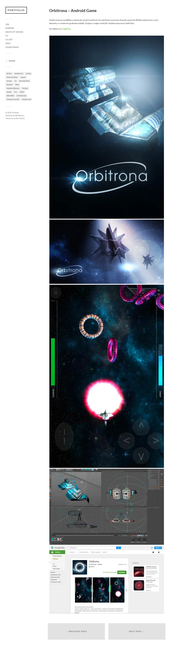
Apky (8, 43)
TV (6, 36)
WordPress (19, 115)
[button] (106, 127)
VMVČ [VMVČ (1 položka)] (22, 92)
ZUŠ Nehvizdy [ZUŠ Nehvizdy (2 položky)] (21, 96)
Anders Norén (19, 118)
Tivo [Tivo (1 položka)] (15, 92)
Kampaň (9, 28)
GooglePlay (65, 29)
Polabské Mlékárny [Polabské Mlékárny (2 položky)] (13, 88)
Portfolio (16, 10)
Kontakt (12, 61)
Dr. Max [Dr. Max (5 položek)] (28, 73)
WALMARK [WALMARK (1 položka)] (10, 96)
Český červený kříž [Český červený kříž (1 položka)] (13, 99)
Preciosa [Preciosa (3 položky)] (25, 88)
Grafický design (14, 32)
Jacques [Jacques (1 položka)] (23, 77)
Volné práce (12, 47)
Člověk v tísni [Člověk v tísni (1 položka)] (26, 99)
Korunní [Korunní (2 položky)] (9, 81)
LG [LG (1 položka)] (15, 81)
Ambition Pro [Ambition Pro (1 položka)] (18, 73)
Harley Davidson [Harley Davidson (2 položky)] (12, 77)
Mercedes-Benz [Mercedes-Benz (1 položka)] (24, 81)
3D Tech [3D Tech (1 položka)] (9, 73)
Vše (7, 24)
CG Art (9, 40)
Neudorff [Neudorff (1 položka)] (10, 84)
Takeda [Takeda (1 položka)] (9, 92)
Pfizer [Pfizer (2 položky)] (17, 84)
